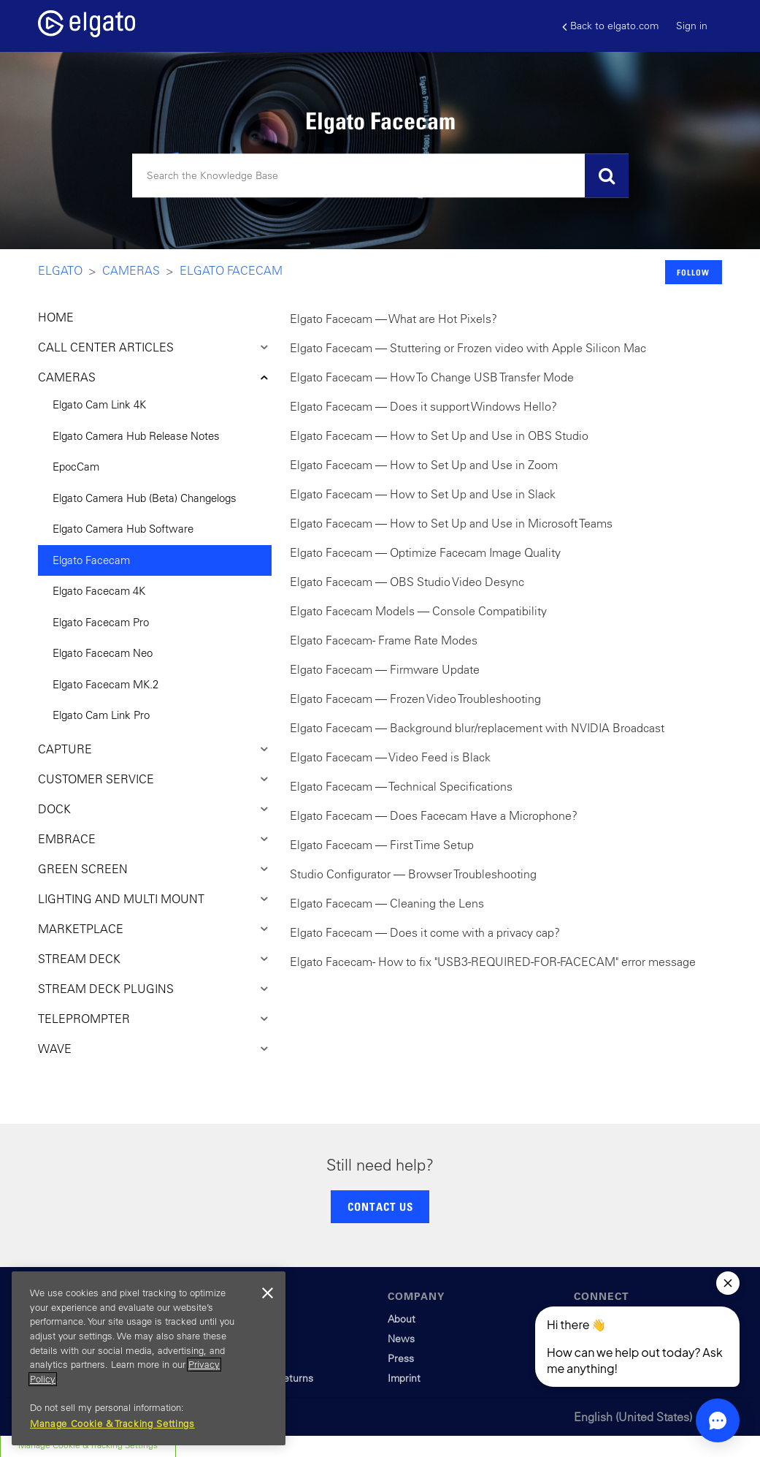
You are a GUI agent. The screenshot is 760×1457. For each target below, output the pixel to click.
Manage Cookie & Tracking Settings (112, 1423)
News (401, 1338)
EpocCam (76, 466)
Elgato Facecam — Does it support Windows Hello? (423, 406)
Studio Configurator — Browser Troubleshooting (413, 874)
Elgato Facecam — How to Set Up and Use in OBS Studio (439, 435)
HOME (56, 317)
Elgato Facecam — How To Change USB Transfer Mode (432, 377)
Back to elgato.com (610, 26)
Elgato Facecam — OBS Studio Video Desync (407, 581)
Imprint (404, 1378)
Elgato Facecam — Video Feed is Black (390, 757)
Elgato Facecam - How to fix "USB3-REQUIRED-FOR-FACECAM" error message (493, 961)
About (401, 1318)
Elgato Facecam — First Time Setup (382, 844)
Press (401, 1358)
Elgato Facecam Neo (103, 653)
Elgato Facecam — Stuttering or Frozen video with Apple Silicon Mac (468, 348)
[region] (148, 1358)
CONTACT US (380, 1206)
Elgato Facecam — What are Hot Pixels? (393, 318)
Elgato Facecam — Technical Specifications (401, 786)
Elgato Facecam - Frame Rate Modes (383, 640)
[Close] (267, 1293)
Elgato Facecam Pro (101, 622)
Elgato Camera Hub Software (123, 529)
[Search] (380, 176)
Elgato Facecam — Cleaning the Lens (387, 903)
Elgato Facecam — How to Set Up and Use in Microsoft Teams (451, 523)
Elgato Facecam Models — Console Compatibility (418, 611)
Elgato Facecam (231, 270)
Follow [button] (693, 272)
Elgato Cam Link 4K (99, 404)
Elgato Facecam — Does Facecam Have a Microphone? (433, 815)
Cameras (131, 270)
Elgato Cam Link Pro (101, 715)
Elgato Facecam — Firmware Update (385, 669)
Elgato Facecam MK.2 (105, 684)
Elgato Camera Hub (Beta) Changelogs (145, 498)
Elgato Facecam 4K (99, 591)
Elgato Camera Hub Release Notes (136, 436)
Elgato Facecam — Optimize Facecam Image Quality (425, 552)
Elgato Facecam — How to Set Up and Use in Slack (423, 494)
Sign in (691, 25)
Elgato (60, 270)
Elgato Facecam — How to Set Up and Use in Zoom (424, 464)
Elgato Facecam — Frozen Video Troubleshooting (415, 698)
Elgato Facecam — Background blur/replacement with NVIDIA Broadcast (477, 727)
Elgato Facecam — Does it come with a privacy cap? (425, 932)
